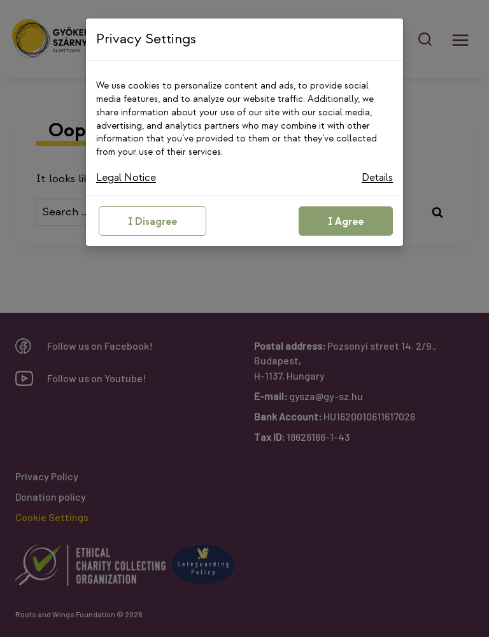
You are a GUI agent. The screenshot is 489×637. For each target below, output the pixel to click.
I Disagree (152, 224)
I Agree (346, 224)
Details (375, 178)
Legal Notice (128, 178)
